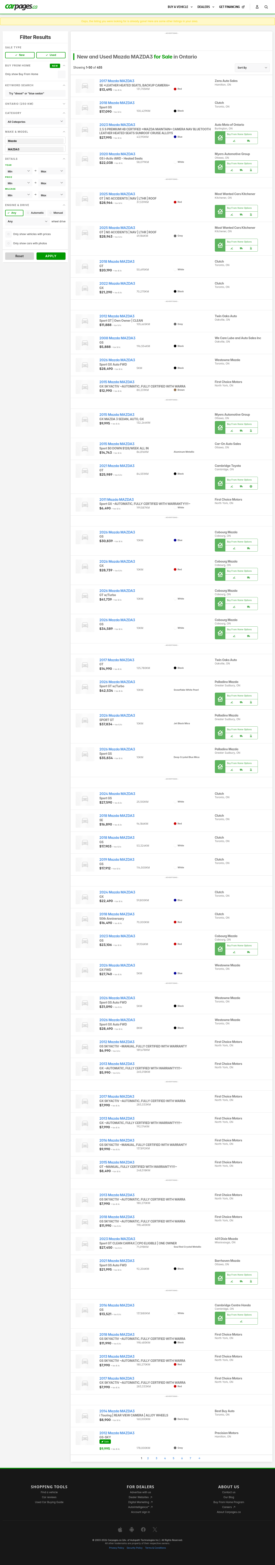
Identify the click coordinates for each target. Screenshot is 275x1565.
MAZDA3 (35, 149)
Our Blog (228, 1497)
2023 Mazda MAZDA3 (117, 125)
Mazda (35, 140)
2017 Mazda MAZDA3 (116, 81)
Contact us (228, 1492)
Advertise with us (140, 1492)
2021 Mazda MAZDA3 (116, 466)
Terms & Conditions (155, 1548)
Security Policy (135, 1548)
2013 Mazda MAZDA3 (116, 1064)
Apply (51, 256)
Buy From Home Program (228, 1502)
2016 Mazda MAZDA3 (116, 1140)
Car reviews (49, 1497)
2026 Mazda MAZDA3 (117, 360)
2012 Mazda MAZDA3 (116, 316)
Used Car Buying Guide (49, 1502)
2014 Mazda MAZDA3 (117, 1411)
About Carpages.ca (229, 1512)
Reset (19, 256)
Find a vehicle (49, 1492)
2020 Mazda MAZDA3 (117, 154)
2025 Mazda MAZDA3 (117, 194)
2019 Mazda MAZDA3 (116, 860)
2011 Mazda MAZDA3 (116, 500)
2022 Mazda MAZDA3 (117, 283)
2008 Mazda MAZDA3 (117, 338)
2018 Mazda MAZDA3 (116, 103)
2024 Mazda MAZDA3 (117, 794)
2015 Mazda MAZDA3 (116, 382)
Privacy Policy (116, 1548)
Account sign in (140, 1512)
